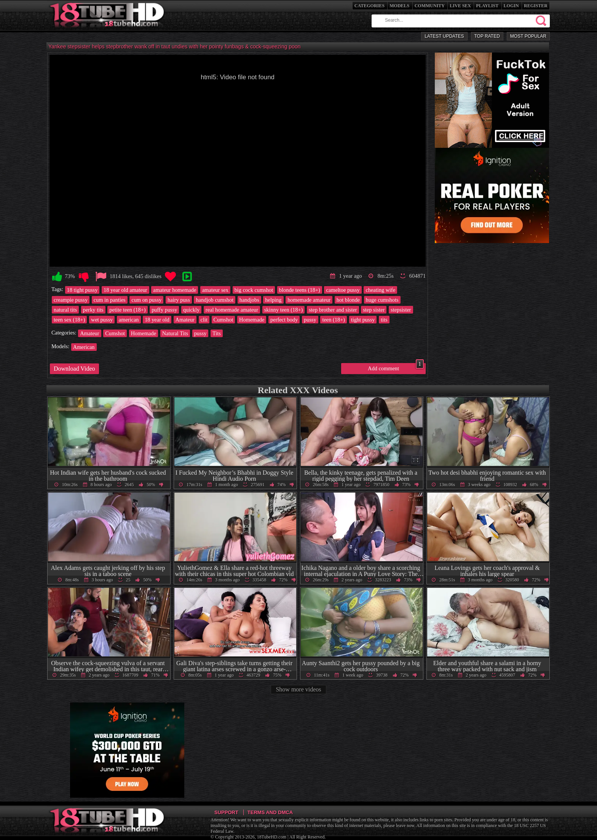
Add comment (396, 367)
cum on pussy (146, 300)
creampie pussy (71, 300)
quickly (191, 310)
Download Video (74, 368)
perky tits (93, 310)
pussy (310, 320)
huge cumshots (382, 300)
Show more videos (298, 689)
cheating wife (380, 290)
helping (273, 300)
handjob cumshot (214, 300)
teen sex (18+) (69, 320)
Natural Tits (175, 333)
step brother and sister (333, 310)
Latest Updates (444, 36)
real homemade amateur (232, 310)
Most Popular (528, 36)
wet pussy (102, 320)
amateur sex (215, 290)
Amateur (185, 320)
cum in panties (110, 300)
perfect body (284, 320)
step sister (374, 310)
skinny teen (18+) (283, 310)
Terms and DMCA (270, 812)
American (84, 347)
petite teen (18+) (127, 310)
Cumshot (223, 320)
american (129, 320)
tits (384, 320)
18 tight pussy (82, 290)
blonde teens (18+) (299, 290)
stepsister (401, 310)
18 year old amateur (125, 290)
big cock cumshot (254, 290)
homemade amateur (308, 300)
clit (204, 320)
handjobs (249, 300)
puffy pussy (164, 310)
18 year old (157, 320)
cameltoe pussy (342, 290)
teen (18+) (333, 320)
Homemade (251, 320)
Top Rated (487, 36)
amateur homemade (174, 290)
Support (226, 812)
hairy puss (179, 300)
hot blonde (348, 300)
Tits (216, 333)
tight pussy (363, 320)
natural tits (65, 310)
